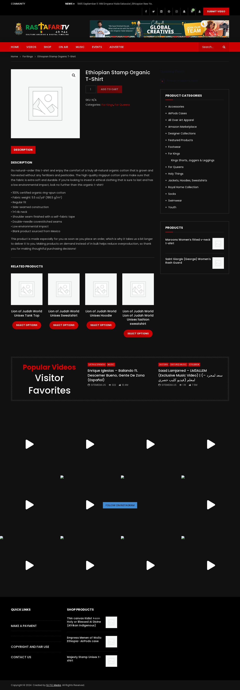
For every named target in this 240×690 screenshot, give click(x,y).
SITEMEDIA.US (98, 385)
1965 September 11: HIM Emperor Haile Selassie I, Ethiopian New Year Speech (115, 3)
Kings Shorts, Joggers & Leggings (192, 160)
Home (14, 56)
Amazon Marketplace (182, 127)
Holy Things (175, 174)
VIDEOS (31, 47)
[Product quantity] (91, 89)
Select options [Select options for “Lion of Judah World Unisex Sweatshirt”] (63, 325)
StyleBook (194, 364)
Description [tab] (23, 150)
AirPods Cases (177, 113)
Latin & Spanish (97, 364)
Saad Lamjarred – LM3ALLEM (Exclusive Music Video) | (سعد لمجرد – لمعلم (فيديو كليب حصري (190, 375)
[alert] (194, 80)
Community (18, 3)
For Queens (122, 105)
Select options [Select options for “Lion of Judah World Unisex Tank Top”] (26, 325)
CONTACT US (21, 657)
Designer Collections (182, 133)
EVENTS (97, 47)
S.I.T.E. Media (53, 685)
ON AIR (63, 47)
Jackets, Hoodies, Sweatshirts (187, 180)
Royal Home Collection (183, 187)
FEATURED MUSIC (178, 364)
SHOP (47, 47)
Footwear (174, 147)
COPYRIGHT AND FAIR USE (30, 647)
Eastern (163, 364)
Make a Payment (24, 626)
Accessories (176, 107)
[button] (73, 75)
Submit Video (216, 11)
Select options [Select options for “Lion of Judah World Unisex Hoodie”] (101, 325)
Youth (172, 207)
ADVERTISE (116, 47)
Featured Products (180, 140)
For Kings (28, 56)
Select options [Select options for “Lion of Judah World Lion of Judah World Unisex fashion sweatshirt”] (138, 333)
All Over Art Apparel (181, 120)
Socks (172, 194)
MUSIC (80, 47)
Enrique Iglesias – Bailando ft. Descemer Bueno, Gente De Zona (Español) (116, 375)
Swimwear (175, 200)
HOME (15, 47)
